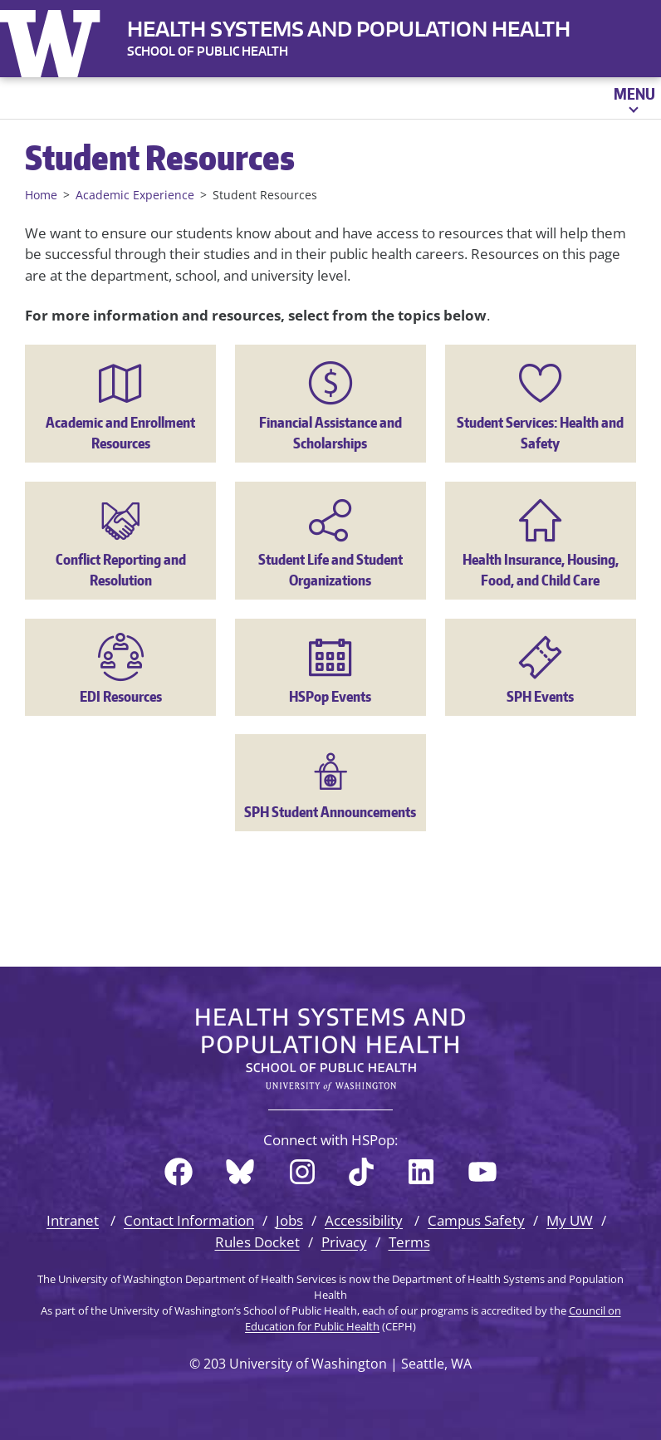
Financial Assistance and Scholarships (330, 433)
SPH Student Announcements (330, 811)
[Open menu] (633, 98)
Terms (409, 1241)
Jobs (289, 1220)
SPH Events (540, 696)
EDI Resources (121, 696)
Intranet (73, 1220)
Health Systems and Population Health (348, 29)
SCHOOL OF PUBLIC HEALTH (207, 51)
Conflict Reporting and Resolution (121, 570)
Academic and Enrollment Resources (120, 433)
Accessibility (364, 1220)
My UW (569, 1220)
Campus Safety (476, 1220)
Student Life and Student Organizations (330, 570)
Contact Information (189, 1220)
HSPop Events (330, 696)
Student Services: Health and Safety (540, 433)
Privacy (344, 1241)
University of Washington (54, 39)
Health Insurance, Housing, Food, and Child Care (541, 570)
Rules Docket (257, 1241)
